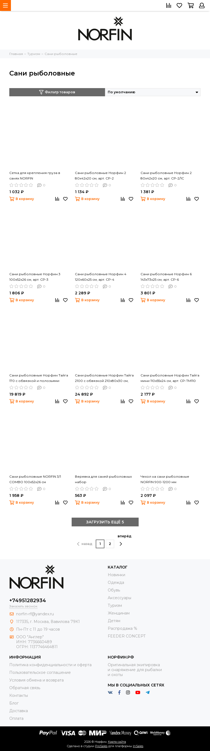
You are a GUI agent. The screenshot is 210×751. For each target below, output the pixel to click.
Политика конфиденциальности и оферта (50, 664)
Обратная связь (24, 687)
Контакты (18, 695)
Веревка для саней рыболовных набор (103, 479)
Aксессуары (119, 597)
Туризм (115, 605)
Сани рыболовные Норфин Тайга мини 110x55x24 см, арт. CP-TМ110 (170, 378)
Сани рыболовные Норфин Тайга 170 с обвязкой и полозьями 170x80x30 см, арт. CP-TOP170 (38, 378)
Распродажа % (122, 628)
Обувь (114, 590)
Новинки (116, 574)
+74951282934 (27, 601)
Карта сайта (117, 742)
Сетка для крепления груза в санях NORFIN (34, 175)
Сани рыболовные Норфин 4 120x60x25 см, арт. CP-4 (100, 277)
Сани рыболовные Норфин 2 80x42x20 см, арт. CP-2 (100, 175)
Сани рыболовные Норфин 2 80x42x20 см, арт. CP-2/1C (166, 175)
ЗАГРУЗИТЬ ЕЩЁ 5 (105, 522)
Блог (14, 703)
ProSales (101, 746)
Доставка (18, 710)
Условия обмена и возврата (36, 680)
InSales (138, 746)
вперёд (125, 540)
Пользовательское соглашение (40, 672)
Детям (114, 620)
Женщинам (119, 613)
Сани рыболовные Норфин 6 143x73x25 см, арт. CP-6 (166, 277)
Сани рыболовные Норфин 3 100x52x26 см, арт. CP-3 (34, 277)
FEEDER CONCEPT (126, 636)
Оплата (16, 718)
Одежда (116, 582)
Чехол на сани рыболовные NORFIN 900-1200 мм (165, 479)
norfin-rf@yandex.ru (35, 613)
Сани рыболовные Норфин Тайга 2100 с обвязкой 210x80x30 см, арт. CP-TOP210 (104, 378)
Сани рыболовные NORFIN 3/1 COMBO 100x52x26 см (35, 479)
